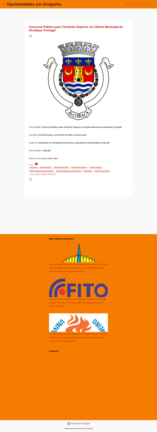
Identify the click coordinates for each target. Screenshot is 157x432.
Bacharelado (45, 168)
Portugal (88, 171)
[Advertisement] (78, 215)
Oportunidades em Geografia (34, 4)
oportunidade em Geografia (41, 171)
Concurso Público (79, 168)
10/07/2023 (33, 168)
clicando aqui (79, 135)
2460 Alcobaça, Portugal (45, 174)
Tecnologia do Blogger (78, 423)
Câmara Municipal (61, 168)
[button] (30, 36)
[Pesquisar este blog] (142, 4)
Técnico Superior (102, 171)
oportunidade (96, 168)
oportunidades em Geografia (68, 171)
